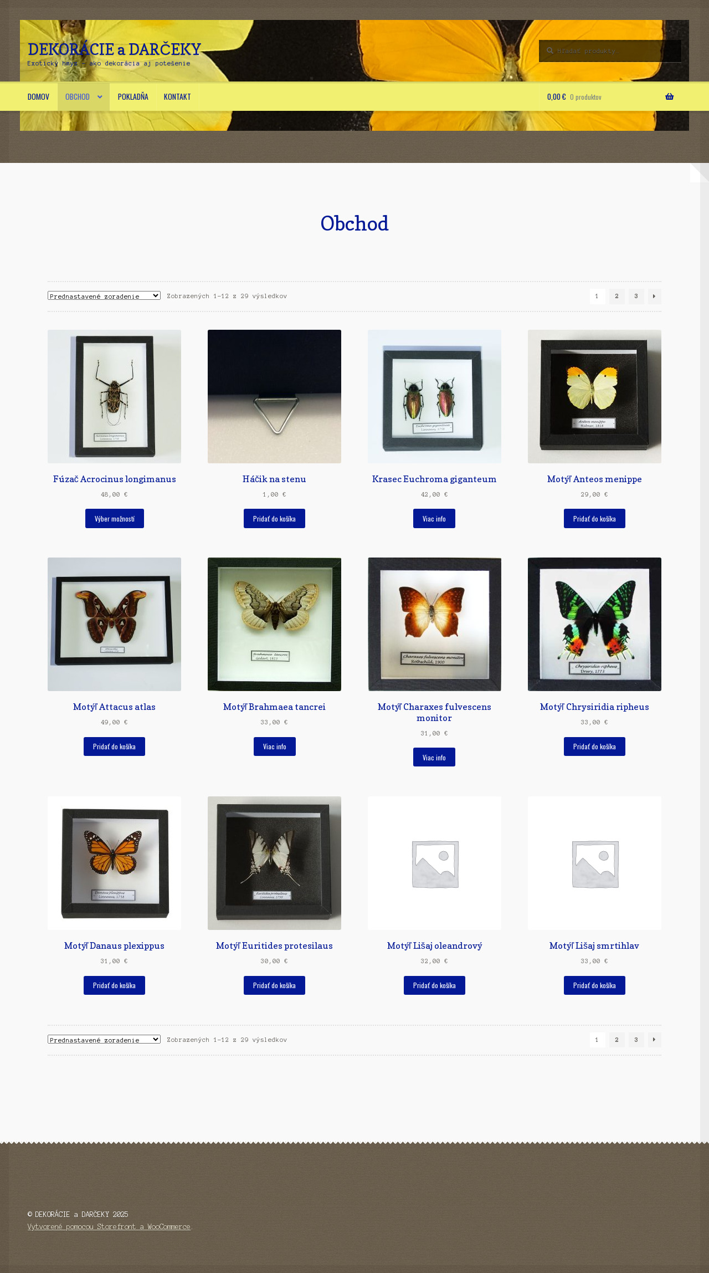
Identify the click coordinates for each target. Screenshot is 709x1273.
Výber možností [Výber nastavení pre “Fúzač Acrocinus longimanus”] (115, 518)
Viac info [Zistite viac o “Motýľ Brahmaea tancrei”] (274, 746)
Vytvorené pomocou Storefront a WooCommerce (109, 1226)
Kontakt (177, 96)
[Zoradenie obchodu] (104, 295)
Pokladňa (133, 96)
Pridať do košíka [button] (274, 518)
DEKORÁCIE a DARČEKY (114, 49)
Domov (38, 96)
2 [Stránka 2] (617, 296)
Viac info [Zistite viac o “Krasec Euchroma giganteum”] (434, 518)
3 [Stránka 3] (636, 296)
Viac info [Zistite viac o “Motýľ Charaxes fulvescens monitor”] (434, 757)
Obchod (77, 96)
